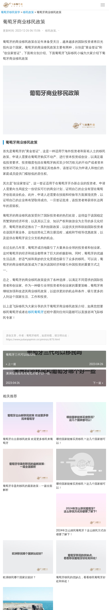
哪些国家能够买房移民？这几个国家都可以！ (80, 440)
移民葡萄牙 (36, 312)
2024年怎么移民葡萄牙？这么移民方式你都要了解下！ (81, 532)
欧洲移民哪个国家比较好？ (19, 577)
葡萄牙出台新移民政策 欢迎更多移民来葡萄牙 (28, 440)
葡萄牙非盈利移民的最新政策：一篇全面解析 (27, 487)
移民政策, (51, 30)
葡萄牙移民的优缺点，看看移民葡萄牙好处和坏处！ (80, 579)
